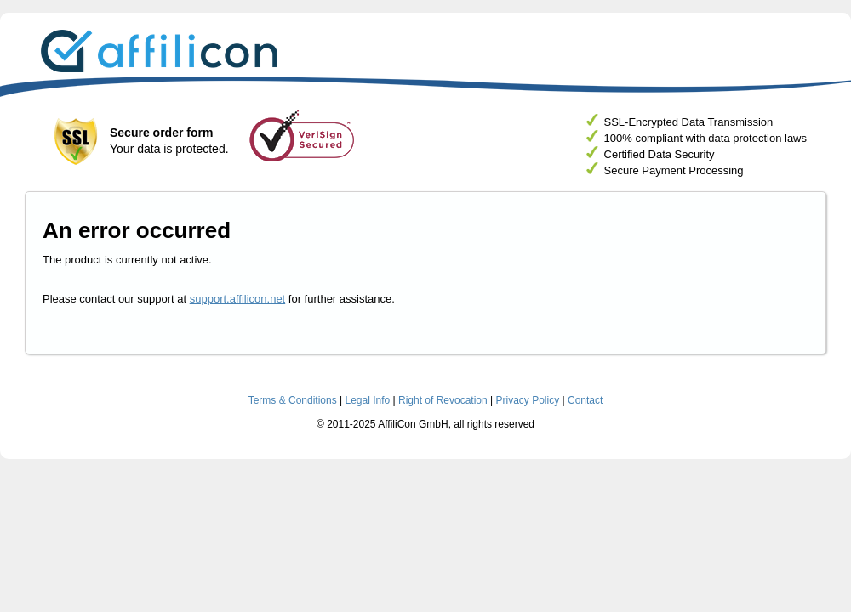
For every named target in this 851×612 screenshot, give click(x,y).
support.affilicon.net (238, 298)
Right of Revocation (443, 400)
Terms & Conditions (292, 400)
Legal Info (367, 400)
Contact (585, 400)
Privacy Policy (528, 400)
